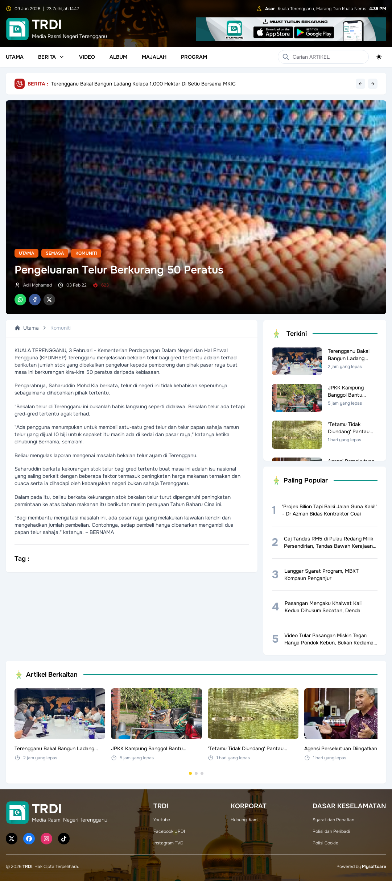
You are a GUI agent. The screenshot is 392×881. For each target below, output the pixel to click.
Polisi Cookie (325, 843)
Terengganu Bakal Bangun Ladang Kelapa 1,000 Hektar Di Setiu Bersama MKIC (143, 83)
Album (118, 57)
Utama (15, 57)
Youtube (161, 820)
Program (194, 57)
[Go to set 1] (190, 773)
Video (87, 57)
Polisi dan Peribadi (331, 831)
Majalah (154, 57)
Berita (51, 57)
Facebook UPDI (169, 831)
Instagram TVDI (169, 843)
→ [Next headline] (373, 83)
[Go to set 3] (202, 773)
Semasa (55, 253)
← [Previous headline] (360, 83)
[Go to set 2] (196, 773)
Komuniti (86, 253)
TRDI (27, 866)
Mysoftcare (374, 866)
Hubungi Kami (245, 820)
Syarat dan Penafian (333, 820)
